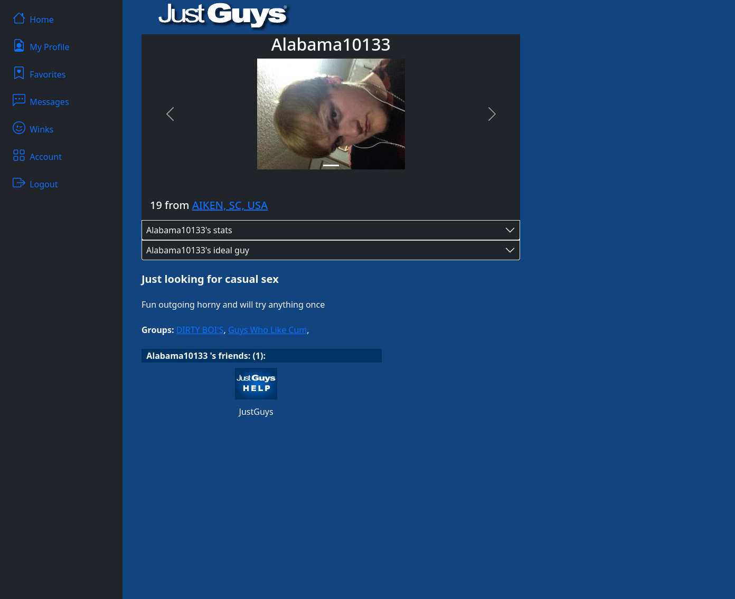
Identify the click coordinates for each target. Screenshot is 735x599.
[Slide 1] (331, 165)
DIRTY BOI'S (200, 330)
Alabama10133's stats (189, 230)
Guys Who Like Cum (267, 330)
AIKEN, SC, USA (230, 205)
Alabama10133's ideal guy (197, 250)
